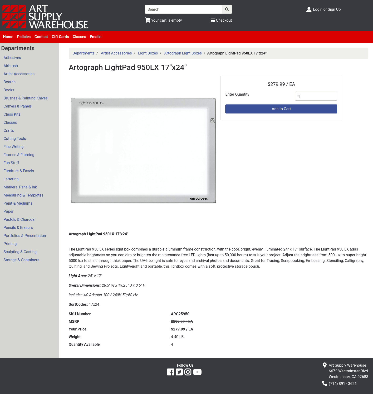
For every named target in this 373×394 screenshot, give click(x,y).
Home (8, 36)
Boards (9, 82)
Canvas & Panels (18, 106)
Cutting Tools (15, 138)
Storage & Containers (21, 260)
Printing (10, 243)
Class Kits (12, 114)
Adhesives (12, 57)
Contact (41, 36)
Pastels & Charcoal (19, 219)
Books (9, 90)
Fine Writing (14, 146)
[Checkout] (221, 20)
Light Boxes (148, 53)
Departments (84, 53)
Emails (95, 36)
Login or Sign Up (327, 9)
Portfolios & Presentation (25, 235)
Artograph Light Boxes (183, 53)
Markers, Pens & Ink (20, 187)
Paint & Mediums (18, 203)
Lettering (11, 179)
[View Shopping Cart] (163, 20)
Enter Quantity (237, 94)
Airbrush (11, 66)
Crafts (9, 130)
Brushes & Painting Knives (26, 98)
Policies (24, 36)
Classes (79, 36)
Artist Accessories (19, 74)
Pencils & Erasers (18, 227)
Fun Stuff (11, 163)
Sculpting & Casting (20, 252)
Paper (9, 211)
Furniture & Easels (19, 171)
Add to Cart (281, 109)
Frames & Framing (19, 155)
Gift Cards (60, 36)
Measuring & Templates (24, 195)
